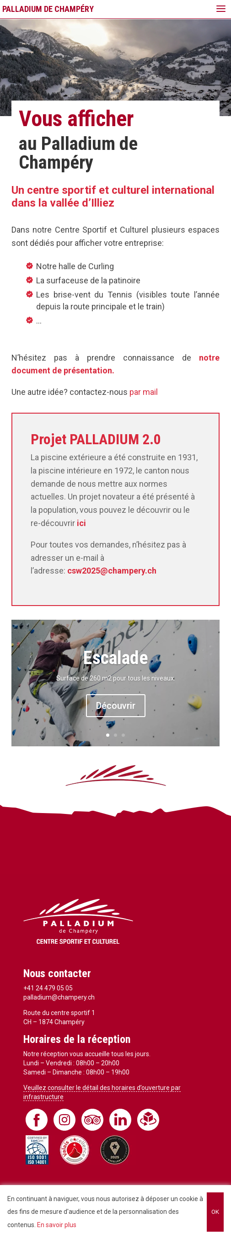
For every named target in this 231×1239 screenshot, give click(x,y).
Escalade (115, 658)
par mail (143, 392)
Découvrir (115, 705)
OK (215, 1211)
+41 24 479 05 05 (48, 988)
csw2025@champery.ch (111, 570)
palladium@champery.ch (59, 997)
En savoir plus (56, 1224)
